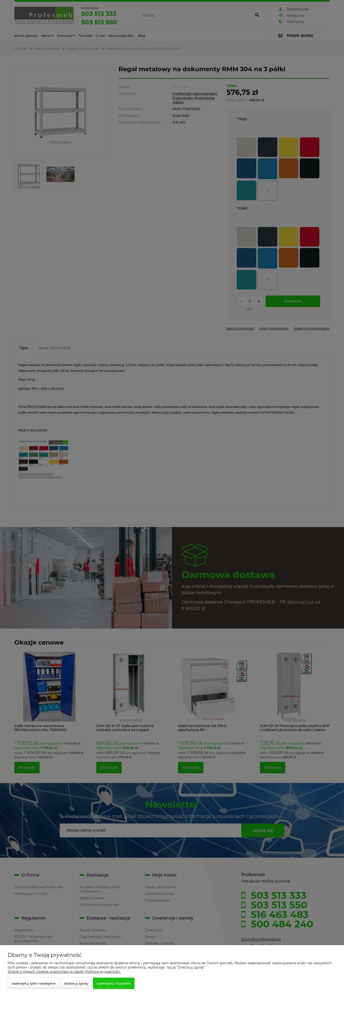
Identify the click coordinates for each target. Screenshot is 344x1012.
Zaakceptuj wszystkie (114, 983)
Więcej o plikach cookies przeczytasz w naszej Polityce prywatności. (64, 971)
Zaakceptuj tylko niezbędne (33, 983)
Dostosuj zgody (76, 983)
